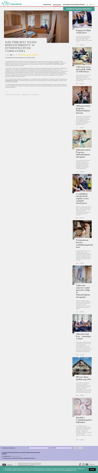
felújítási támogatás (54, 62)
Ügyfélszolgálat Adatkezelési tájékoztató (26, 465)
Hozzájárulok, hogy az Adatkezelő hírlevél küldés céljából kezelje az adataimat (19, 458)
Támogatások (47, 4)
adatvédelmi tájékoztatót (16, 456)
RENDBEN (92, 469)
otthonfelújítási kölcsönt (11, 80)
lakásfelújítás (26, 94)
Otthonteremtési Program (12, 94)
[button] (87, 4)
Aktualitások (57, 4)
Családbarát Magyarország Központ (74, 4)
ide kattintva (68, 470)
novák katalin (35, 94)
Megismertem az (12, 456)
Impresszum (92, 464)
